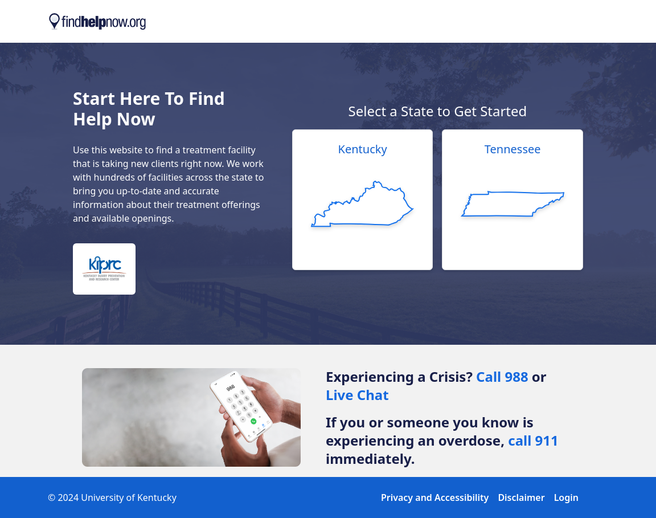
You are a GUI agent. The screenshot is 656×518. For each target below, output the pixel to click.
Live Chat (357, 394)
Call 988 (502, 376)
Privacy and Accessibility (435, 497)
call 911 (533, 440)
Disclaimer (521, 497)
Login (566, 497)
